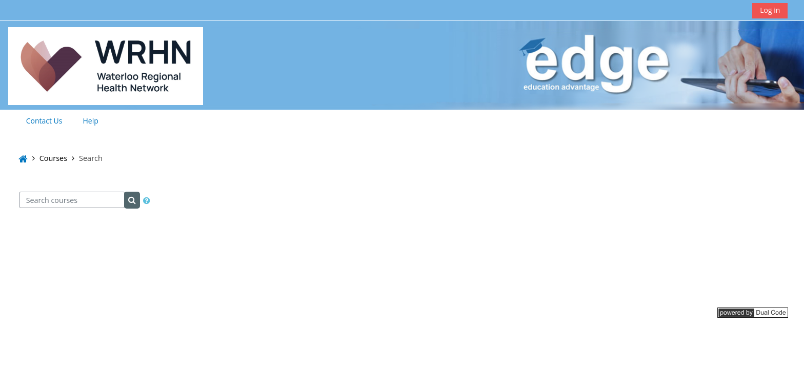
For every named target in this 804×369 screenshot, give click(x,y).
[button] (147, 200)
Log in (770, 10)
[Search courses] (72, 200)
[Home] (105, 64)
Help (90, 121)
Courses (53, 158)
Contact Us (44, 121)
